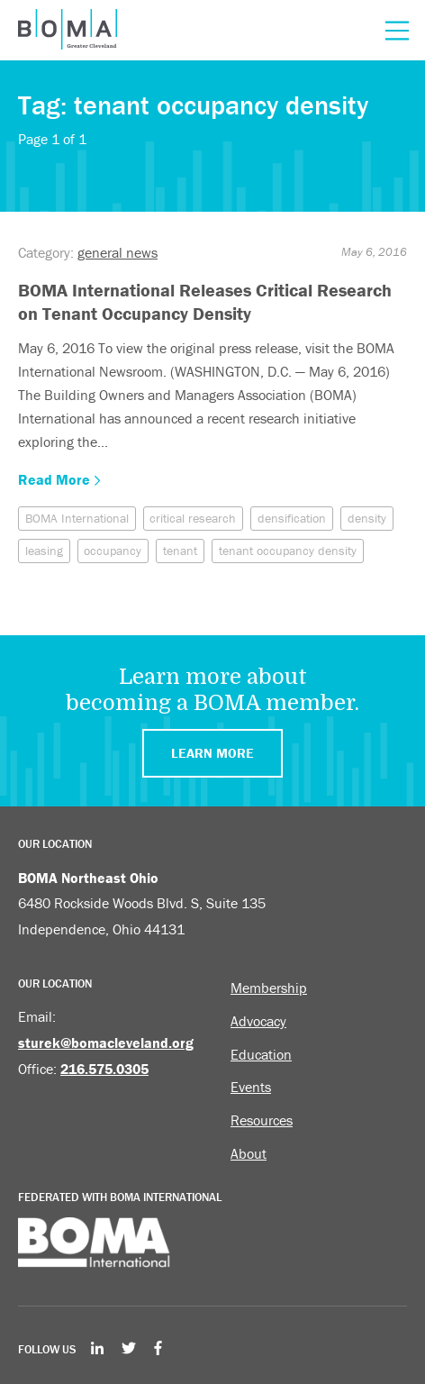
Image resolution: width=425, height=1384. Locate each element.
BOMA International (77, 518)
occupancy (112, 550)
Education (261, 1054)
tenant (180, 550)
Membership (269, 988)
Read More (59, 479)
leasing (44, 550)
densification (292, 518)
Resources (262, 1120)
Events (251, 1087)
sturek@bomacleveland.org (106, 1042)
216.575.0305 (104, 1069)
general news (117, 252)
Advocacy (258, 1021)
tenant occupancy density (288, 550)
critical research (192, 518)
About (249, 1153)
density (367, 518)
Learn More (212, 752)
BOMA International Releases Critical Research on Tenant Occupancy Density (205, 301)
